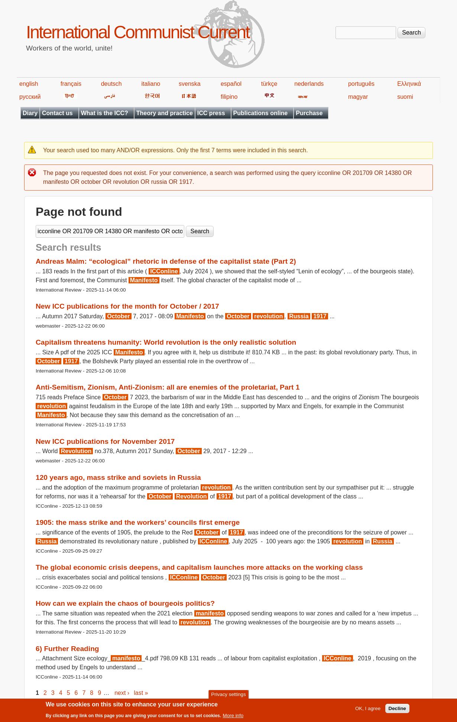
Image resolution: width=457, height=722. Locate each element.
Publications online (260, 113)
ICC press (211, 113)
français (71, 84)
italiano (151, 84)
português (361, 84)
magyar (358, 97)
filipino (229, 97)
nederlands (309, 84)
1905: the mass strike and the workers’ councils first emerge (138, 522)
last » (141, 693)
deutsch (111, 84)
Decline (397, 710)
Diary (30, 113)
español (231, 84)
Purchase (309, 113)
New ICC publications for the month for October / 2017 (127, 306)
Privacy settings (228, 696)
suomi (405, 97)
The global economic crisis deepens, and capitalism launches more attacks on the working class (199, 567)
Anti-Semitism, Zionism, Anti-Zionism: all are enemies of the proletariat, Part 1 (167, 387)
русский (29, 97)
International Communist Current (137, 32)
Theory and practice (164, 113)
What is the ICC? (104, 113)
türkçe (269, 84)
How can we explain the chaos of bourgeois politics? (125, 603)
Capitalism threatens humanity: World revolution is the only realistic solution (166, 342)
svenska (190, 84)
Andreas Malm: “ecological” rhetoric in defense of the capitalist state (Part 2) (166, 261)
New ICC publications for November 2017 (105, 441)
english (28, 84)
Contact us (57, 113)
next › (121, 693)
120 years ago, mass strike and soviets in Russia (118, 477)
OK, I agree (367, 710)
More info (233, 717)
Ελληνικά (409, 84)
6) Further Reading (67, 649)
